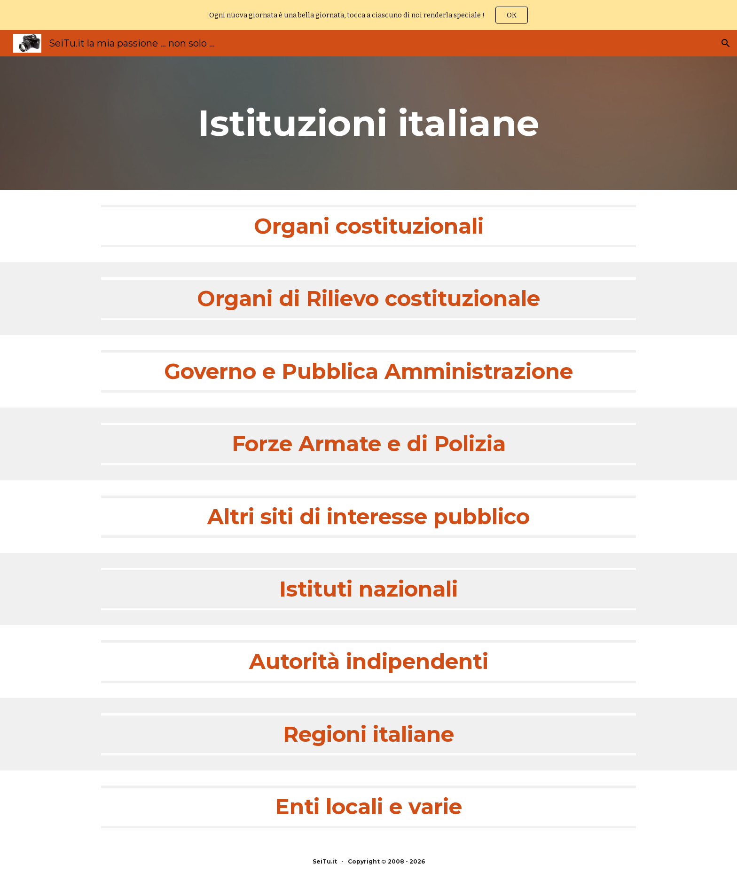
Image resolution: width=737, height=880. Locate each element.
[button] (725, 43)
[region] (368, 15)
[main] (368, 123)
